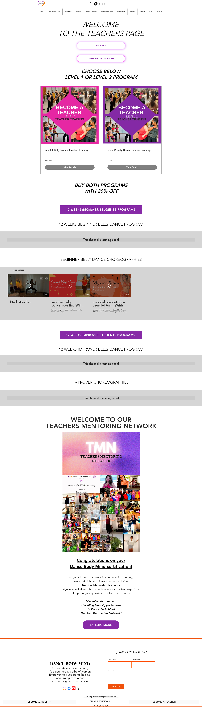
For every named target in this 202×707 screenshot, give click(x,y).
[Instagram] (64, 688)
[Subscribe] (28, 285)
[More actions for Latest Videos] (17, 270)
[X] (78, 688)
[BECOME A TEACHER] (164, 701)
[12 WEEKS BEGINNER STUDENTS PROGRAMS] (101, 209)
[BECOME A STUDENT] (39, 701)
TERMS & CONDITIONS (100, 701)
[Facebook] (69, 688)
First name (112, 659)
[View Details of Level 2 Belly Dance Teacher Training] (132, 167)
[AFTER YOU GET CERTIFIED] (101, 58)
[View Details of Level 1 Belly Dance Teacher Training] (70, 167)
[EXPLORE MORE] (101, 624)
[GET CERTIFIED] (101, 45)
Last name (136, 659)
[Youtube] (73, 688)
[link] (92, 3)
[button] (17, 270)
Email (110, 671)
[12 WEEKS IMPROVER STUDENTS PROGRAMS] (101, 335)
